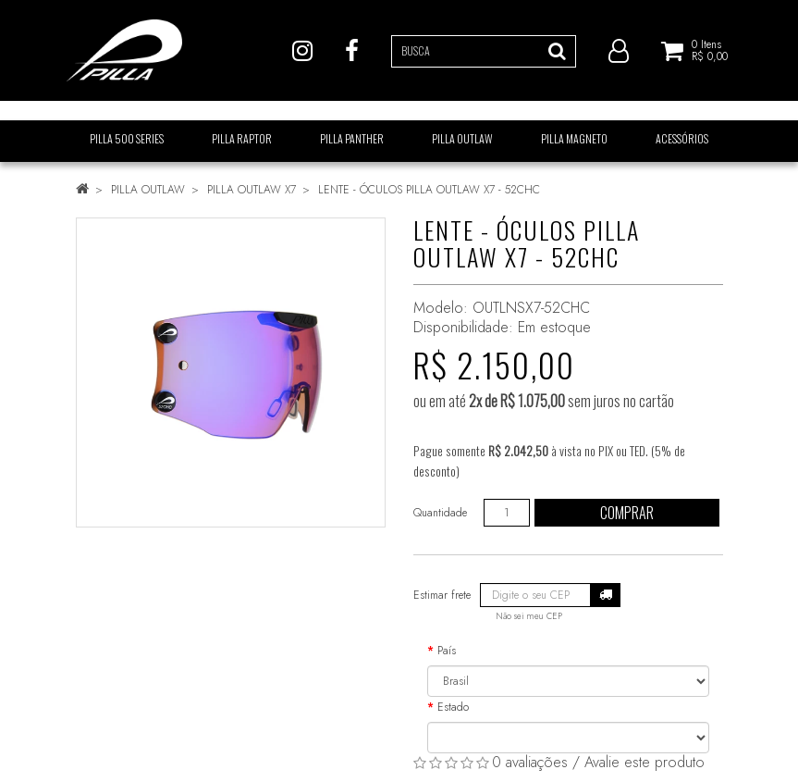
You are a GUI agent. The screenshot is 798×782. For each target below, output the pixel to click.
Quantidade (440, 512)
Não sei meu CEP (529, 616)
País (446, 650)
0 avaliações (530, 762)
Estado (453, 707)
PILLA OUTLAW (148, 189)
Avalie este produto (644, 762)
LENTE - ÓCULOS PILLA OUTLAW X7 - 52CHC (429, 189)
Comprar (627, 513)
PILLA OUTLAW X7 (251, 189)
